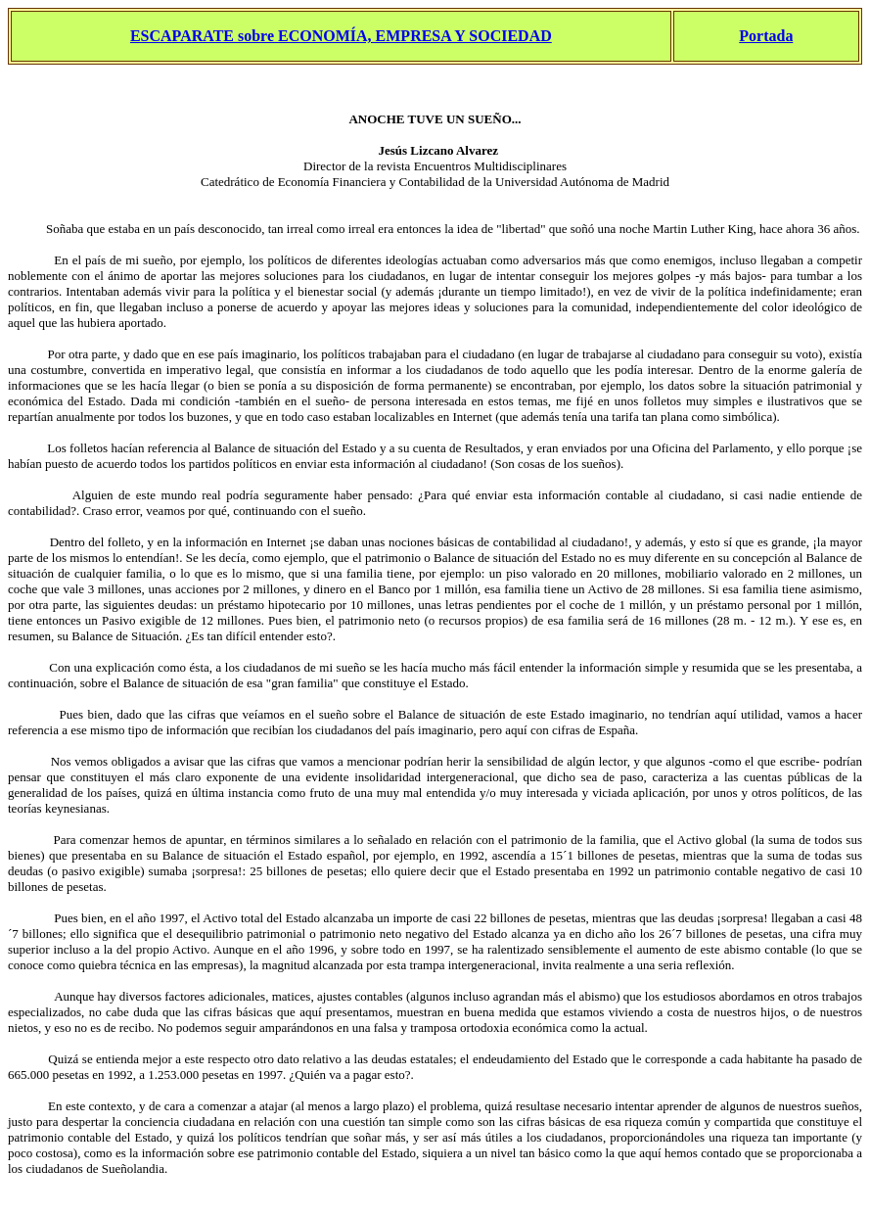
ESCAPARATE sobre (202, 35)
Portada (766, 35)
